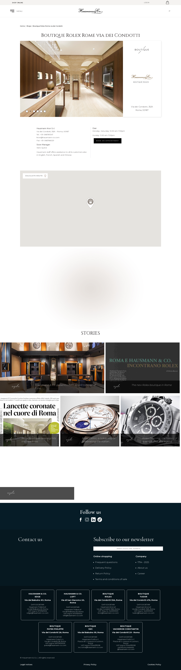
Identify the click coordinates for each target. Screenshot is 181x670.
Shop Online (17, 3)
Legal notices (26, 664)
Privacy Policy (90, 664)
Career (141, 573)
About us (143, 568)
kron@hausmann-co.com (48, 137)
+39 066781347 (46, 134)
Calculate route (36, 176)
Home (22, 26)
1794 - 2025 (143, 562)
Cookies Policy (154, 664)
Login (146, 2)
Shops (29, 26)
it (169, 11)
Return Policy (102, 573)
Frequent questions (106, 562)
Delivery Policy (103, 568)
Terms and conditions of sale (111, 579)
